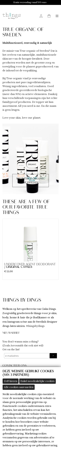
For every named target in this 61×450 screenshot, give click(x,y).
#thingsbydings (35, 326)
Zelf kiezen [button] (10, 381)
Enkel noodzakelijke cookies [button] (37, 381)
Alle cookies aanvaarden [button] (18, 387)
